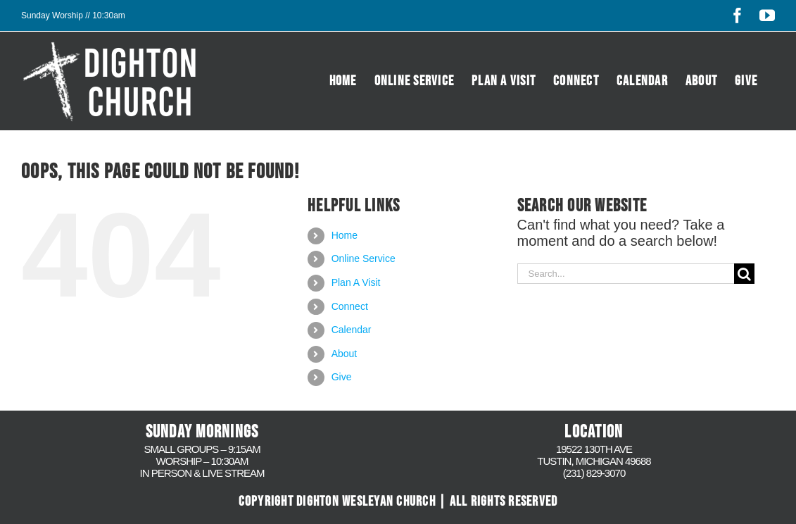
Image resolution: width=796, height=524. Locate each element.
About (344, 353)
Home (344, 235)
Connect (349, 306)
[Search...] (625, 273)
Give (341, 376)
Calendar (351, 329)
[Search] (744, 273)
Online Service (363, 258)
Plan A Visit (356, 282)
